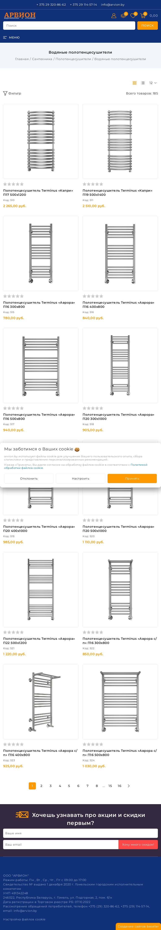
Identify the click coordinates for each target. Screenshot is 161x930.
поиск (11, 25)
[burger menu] (11, 37)
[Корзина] (154, 16)
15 (110, 786)
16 (119, 786)
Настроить (81, 478)
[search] (147, 25)
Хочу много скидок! (138, 844)
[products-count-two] (134, 82)
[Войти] (114, 15)
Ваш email (13, 844)
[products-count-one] (142, 82)
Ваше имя (13, 833)
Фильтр (12, 93)
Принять (132, 478)
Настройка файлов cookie (24, 919)
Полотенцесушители (73, 59)
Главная (22, 59)
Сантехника (42, 59)
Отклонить (29, 478)
